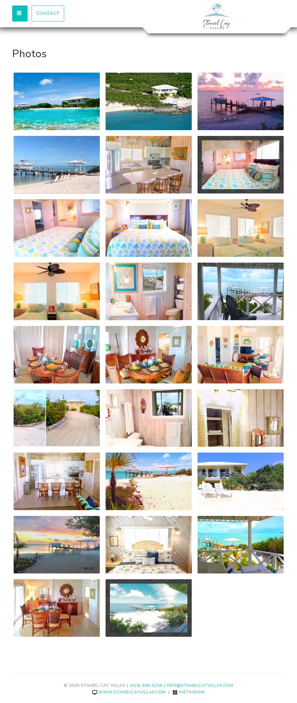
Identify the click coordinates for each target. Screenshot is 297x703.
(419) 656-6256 (146, 685)
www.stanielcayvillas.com (129, 692)
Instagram (189, 692)
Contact (47, 13)
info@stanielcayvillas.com (199, 685)
